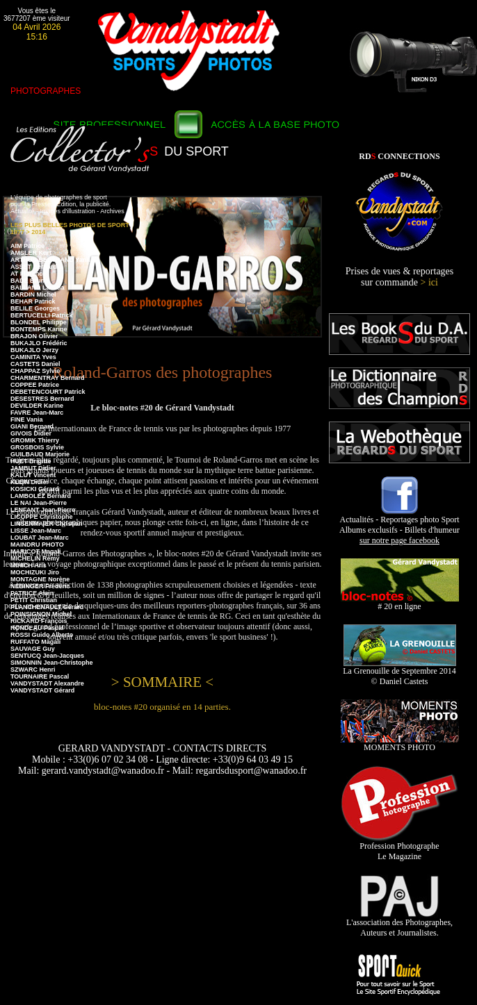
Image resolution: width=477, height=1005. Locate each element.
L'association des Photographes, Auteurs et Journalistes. (399, 924)
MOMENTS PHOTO (400, 743)
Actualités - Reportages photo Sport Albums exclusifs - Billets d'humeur (399, 526)
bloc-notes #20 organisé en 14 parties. (162, 706)
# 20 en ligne (400, 602)
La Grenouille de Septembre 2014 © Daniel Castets (399, 672)
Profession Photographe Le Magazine (399, 847)
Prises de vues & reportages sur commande (400, 277)
